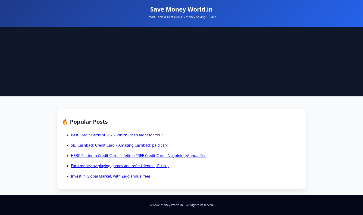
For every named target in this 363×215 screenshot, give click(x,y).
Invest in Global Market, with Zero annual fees (111, 176)
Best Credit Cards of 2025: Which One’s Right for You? (117, 135)
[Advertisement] (181, 61)
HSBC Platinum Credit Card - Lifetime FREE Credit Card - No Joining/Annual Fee (139, 155)
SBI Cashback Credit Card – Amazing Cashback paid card (119, 145)
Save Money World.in (181, 9)
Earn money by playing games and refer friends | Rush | (120, 165)
